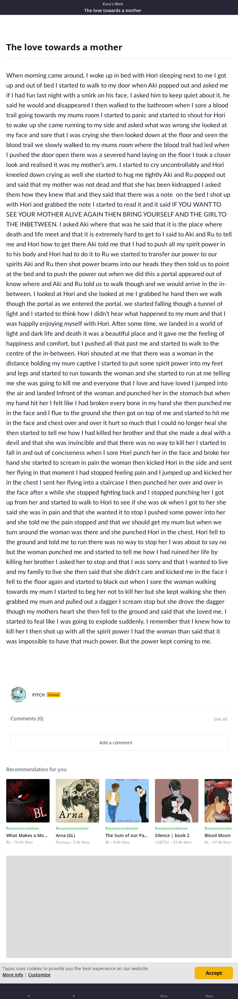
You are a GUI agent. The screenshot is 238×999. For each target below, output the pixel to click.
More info (12, 975)
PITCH (38, 694)
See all (220, 719)
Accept (214, 973)
